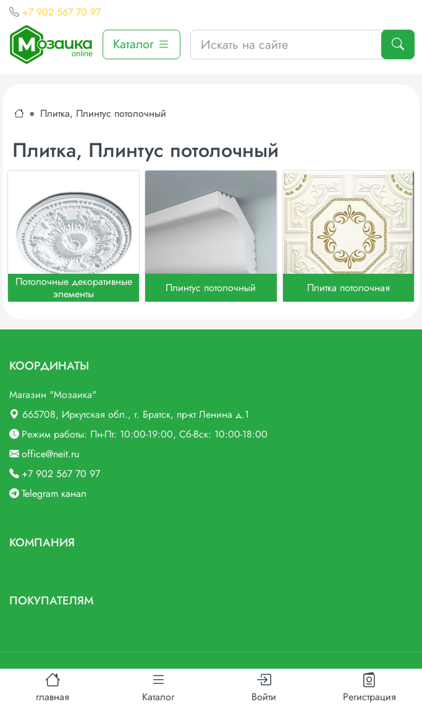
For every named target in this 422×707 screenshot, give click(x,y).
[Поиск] (398, 44)
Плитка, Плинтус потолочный (103, 113)
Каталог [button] (141, 44)
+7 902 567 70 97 (61, 12)
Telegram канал (54, 493)
